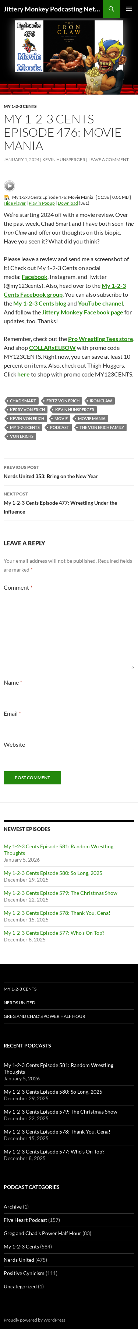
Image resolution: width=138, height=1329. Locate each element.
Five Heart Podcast (25, 1220)
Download (68, 203)
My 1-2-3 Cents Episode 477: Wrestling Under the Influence (69, 502)
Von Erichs (21, 436)
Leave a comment (108, 159)
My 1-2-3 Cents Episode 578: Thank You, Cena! (57, 913)
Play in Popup (42, 203)
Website (14, 744)
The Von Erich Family (101, 427)
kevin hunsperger (74, 409)
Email (12, 713)
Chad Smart (23, 400)
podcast (59, 427)
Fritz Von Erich (62, 400)
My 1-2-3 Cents (20, 106)
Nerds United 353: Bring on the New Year (69, 471)
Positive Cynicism (24, 1273)
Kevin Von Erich (27, 418)
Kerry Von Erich (27, 409)
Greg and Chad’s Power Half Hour (44, 1016)
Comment (18, 587)
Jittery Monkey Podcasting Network (53, 9)
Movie (61, 418)
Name (13, 682)
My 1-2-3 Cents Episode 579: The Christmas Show (60, 893)
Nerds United (19, 1002)
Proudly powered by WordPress (34, 1320)
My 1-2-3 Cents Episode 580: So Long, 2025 (53, 873)
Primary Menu (129, 9)
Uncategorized (20, 1286)
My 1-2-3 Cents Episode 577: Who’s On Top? (54, 933)
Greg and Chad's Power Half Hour (42, 1233)
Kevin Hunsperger (63, 159)
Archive (13, 1206)
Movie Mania (92, 418)
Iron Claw (101, 400)
